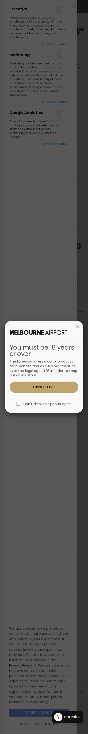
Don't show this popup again (47, 404)
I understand (44, 387)
